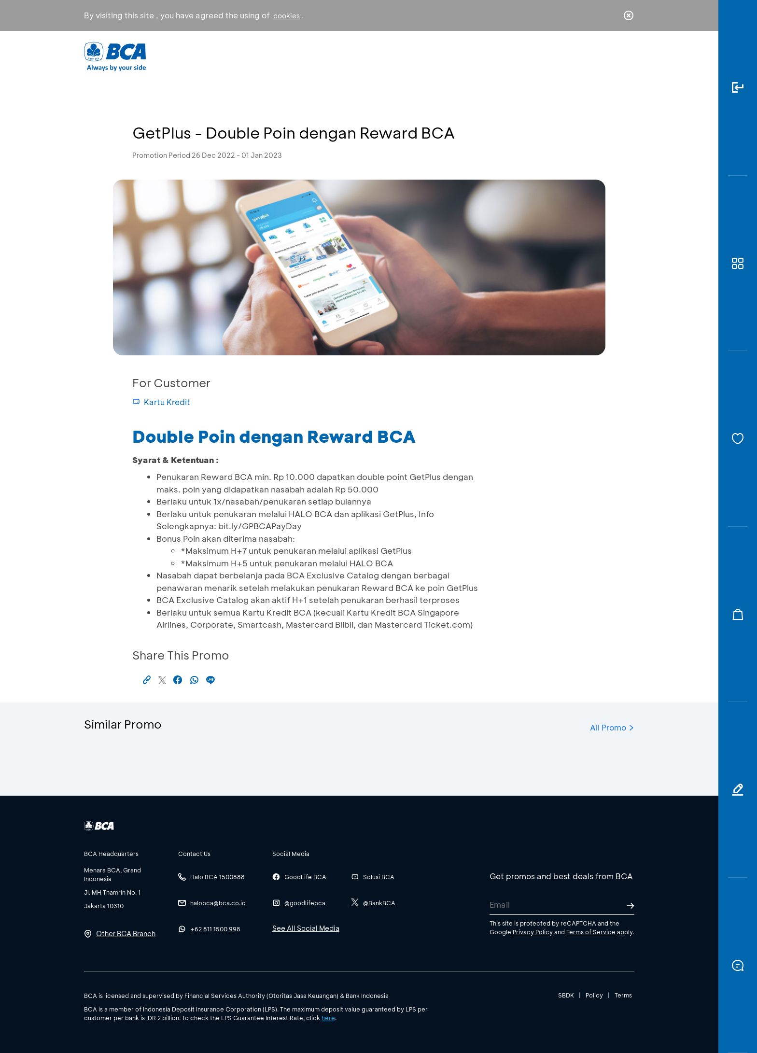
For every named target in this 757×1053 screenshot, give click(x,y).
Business (346, 56)
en (626, 56)
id (609, 56)
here (328, 1018)
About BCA (414, 56)
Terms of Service (591, 932)
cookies (286, 15)
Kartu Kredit (161, 402)
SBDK (566, 995)
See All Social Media (305, 928)
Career (479, 56)
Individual (282, 56)
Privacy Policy (533, 932)
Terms (623, 995)
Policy (594, 995)
